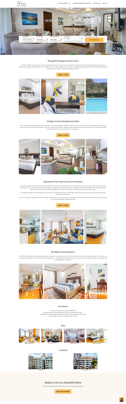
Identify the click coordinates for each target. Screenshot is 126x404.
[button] (91, 36)
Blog (104, 3)
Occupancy (67, 36)
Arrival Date (39, 36)
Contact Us (96, 3)
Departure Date (54, 36)
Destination (26, 36)
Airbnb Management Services (82, 3)
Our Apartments (63, 3)
